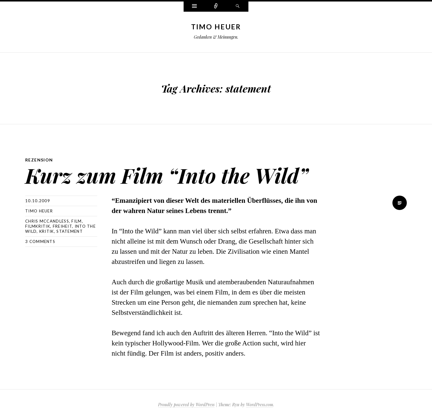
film (76, 221)
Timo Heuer (216, 26)
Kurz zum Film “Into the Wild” (166, 175)
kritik (46, 231)
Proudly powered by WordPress (186, 404)
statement (69, 231)
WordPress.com (259, 404)
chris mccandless (47, 221)
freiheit (62, 226)
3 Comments (40, 241)
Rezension (39, 159)
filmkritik (37, 226)
